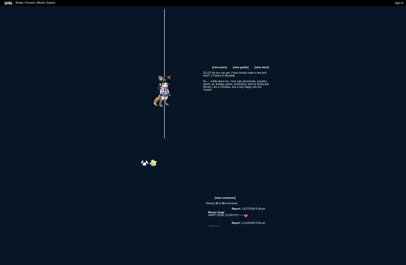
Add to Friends (161, 66)
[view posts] (219, 67)
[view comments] (225, 197)
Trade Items (176, 66)
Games (51, 2)
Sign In (399, 3)
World (40, 2)
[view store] (262, 67)
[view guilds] (241, 67)
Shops (20, 2)
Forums (30, 2)
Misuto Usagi (216, 212)
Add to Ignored (184, 66)
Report (236, 208)
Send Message (169, 66)
